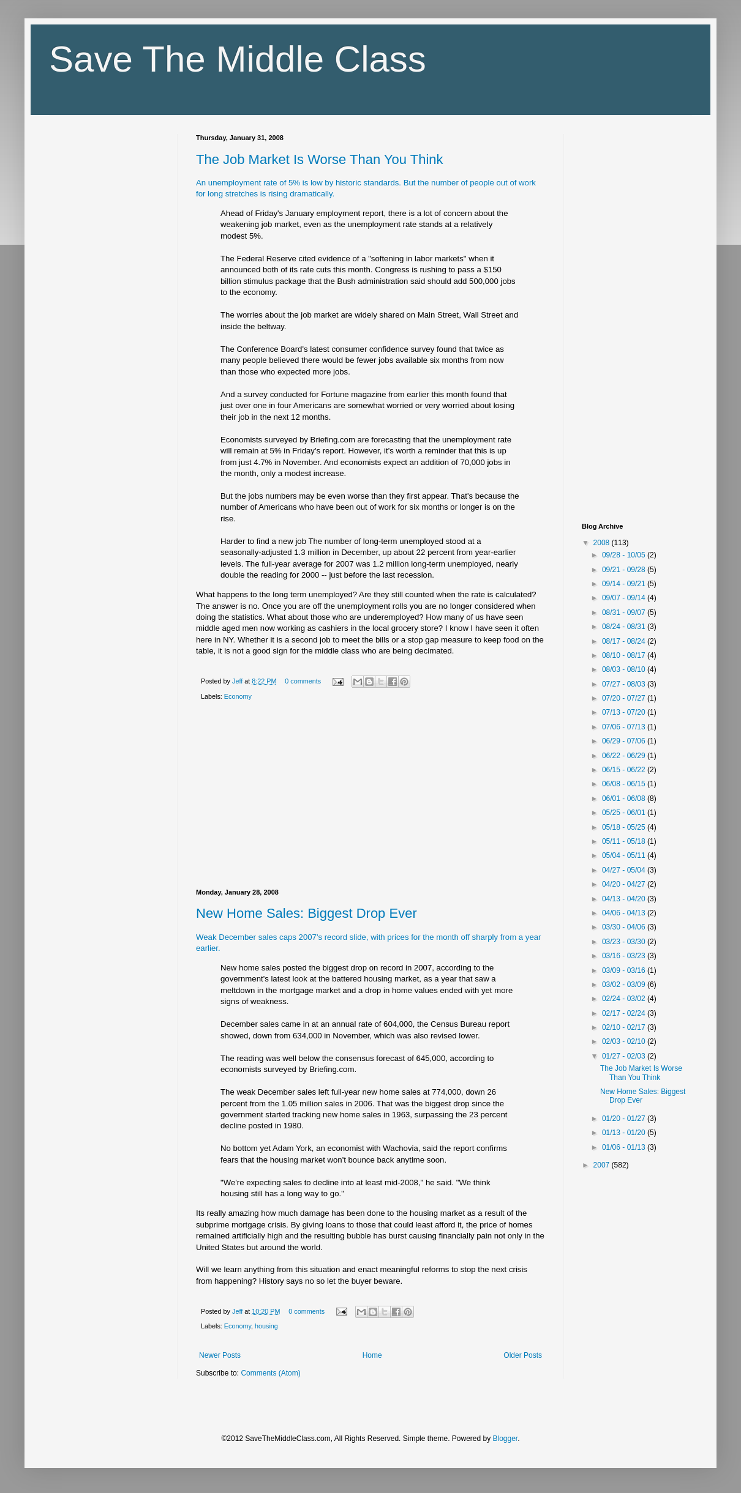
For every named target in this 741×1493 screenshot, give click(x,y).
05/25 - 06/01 (624, 812)
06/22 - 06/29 (624, 755)
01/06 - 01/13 (624, 1147)
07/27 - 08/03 (624, 684)
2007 (602, 1165)
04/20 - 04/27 (624, 884)
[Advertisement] (370, 797)
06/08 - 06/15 (624, 784)
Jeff (238, 681)
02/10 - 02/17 (624, 1027)
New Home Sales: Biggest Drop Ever (306, 913)
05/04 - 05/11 (624, 855)
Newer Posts (220, 1355)
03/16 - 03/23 (624, 955)
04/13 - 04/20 (624, 899)
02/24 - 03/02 (624, 998)
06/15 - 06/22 (624, 769)
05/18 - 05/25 (624, 827)
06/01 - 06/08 (624, 798)
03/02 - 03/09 (624, 984)
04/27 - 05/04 (624, 870)
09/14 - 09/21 (624, 583)
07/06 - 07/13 (624, 727)
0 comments (303, 681)
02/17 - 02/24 (624, 1013)
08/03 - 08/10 (624, 669)
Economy (238, 696)
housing (266, 1326)
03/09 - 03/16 (624, 970)
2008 (602, 542)
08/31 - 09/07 (624, 612)
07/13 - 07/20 (624, 712)
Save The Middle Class (237, 59)
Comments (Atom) (270, 1373)
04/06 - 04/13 (624, 913)
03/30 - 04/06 (624, 927)
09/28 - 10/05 (624, 555)
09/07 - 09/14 (624, 598)
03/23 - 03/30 (624, 941)
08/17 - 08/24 (624, 641)
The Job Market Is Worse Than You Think (319, 159)
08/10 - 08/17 (624, 655)
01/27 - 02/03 (624, 1056)
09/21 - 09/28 (624, 569)
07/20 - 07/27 (624, 698)
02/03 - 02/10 (624, 1041)
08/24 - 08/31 (624, 626)
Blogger (505, 1438)
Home (372, 1355)
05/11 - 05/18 (624, 841)
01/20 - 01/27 (624, 1118)
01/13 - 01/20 (624, 1132)
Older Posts (522, 1355)
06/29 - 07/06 (624, 741)
